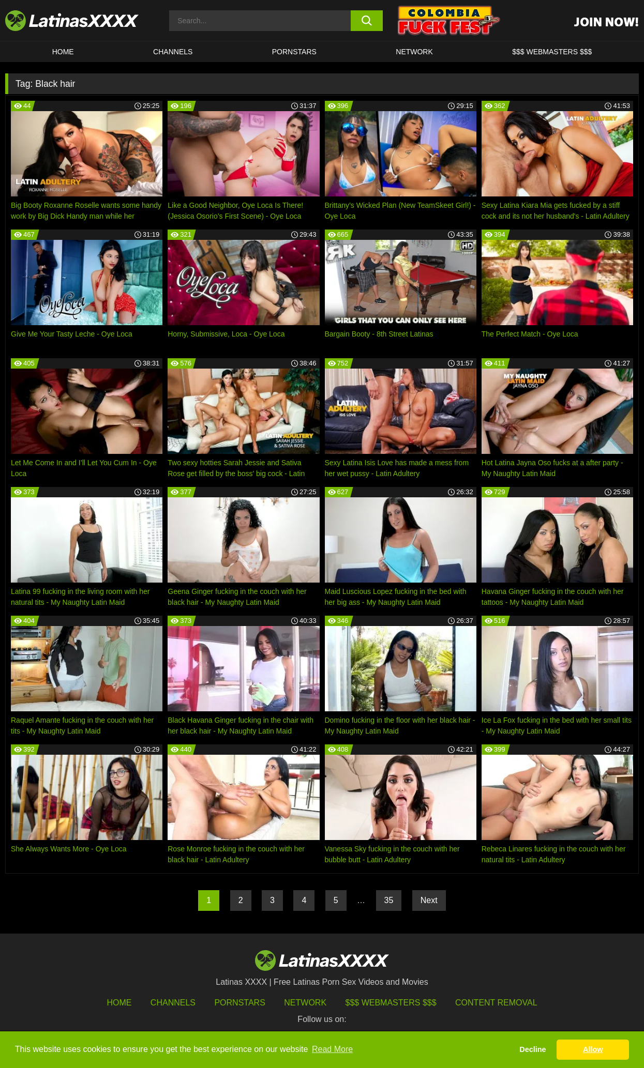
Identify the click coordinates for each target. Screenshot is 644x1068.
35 (389, 900)
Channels (173, 1002)
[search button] (367, 20)
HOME (63, 52)
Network (414, 52)
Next (429, 900)
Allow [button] (593, 1049)
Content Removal (496, 1002)
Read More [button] (332, 1049)
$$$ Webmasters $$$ (391, 1002)
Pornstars (294, 52)
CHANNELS (172, 52)
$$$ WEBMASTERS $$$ (552, 52)
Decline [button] (532, 1049)
